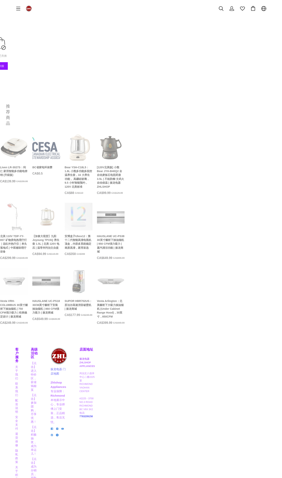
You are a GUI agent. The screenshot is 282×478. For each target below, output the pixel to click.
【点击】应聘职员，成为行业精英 (102, 434)
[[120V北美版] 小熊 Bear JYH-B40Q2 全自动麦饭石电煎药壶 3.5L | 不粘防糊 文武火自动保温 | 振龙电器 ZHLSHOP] (237, 157)
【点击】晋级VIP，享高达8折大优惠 (104, 424)
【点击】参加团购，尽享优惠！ (101, 408)
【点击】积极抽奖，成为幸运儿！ (102, 413)
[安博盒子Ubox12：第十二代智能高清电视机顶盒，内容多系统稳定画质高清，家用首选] (173, 244)
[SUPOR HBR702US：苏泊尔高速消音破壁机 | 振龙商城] (173, 329)
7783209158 (226, 431)
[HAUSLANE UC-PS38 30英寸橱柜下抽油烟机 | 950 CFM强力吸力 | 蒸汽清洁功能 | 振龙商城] (237, 244)
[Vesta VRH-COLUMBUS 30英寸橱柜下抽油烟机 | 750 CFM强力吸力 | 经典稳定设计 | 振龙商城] (45, 329)
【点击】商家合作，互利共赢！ (101, 429)
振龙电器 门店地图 (159, 416)
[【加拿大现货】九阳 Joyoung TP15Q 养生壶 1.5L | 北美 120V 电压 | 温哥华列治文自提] (109, 244)
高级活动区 (89, 397)
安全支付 (21, 418)
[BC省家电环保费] (109, 153)
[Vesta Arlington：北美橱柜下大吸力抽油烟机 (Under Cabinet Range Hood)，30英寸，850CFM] (237, 331)
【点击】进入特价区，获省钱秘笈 (102, 402)
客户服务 (22, 397)
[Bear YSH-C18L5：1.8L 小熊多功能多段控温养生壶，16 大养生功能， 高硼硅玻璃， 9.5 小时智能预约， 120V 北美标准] (173, 157)
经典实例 (21, 439)
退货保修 (21, 424)
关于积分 (21, 434)
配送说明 (21, 413)
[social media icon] (148, 441)
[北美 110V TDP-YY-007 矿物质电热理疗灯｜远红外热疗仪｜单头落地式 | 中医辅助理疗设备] (45, 244)
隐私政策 (21, 429)
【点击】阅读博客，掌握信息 (99, 439)
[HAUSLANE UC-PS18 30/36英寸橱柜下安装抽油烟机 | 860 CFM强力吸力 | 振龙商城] (109, 329)
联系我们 (21, 408)
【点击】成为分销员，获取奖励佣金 (104, 418)
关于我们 (21, 402)
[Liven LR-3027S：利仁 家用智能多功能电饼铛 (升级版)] (45, 155)
